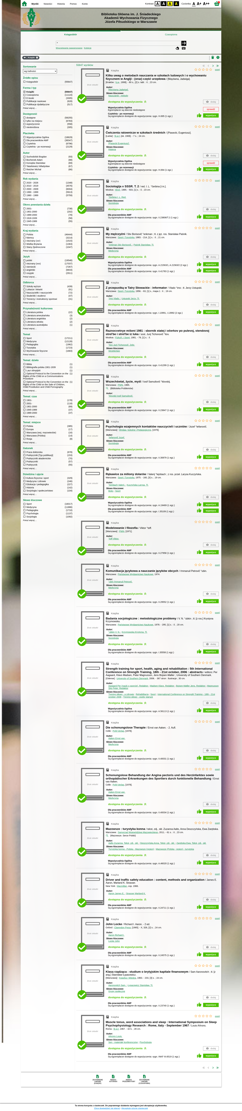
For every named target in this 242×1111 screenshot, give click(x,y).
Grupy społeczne (116, 991)
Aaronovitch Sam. (117, 985)
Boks (110, 491)
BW (164, 3)
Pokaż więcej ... (30, 108)
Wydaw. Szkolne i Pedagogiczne (135, 430)
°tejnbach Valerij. (116, 485)
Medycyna (113, 251)
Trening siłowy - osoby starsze (138, 697)
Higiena (112, 149)
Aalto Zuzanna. (123, 843)
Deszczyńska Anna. (157, 843)
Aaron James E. (116, 893)
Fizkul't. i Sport (122, 337)
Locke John (114, 941)
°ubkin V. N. (114, 632)
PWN (120, 385)
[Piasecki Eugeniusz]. (118, 143)
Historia (61, 4)
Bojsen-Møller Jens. (191, 686)
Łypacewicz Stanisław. (140, 985)
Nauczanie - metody (118, 95)
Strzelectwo (114, 351)
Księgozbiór (70, 34)
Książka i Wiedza (127, 978)
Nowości (48, 4)
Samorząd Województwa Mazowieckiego (138, 832)
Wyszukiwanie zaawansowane (69, 48)
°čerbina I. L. (117, 197)
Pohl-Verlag (118, 731)
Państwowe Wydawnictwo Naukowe (135, 574)
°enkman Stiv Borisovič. (120, 245)
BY (176, 3)
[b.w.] (117, 136)
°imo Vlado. (114, 298)
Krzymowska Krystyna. (134, 632)
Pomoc (73, 4)
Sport (117, 491)
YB (170, 3)
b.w (117, 82)
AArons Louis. (115, 1036)
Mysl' (117, 190)
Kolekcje (87, 48)
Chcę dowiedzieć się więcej (107, 1108)
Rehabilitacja (142, 694)
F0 (193, 3)
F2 (206, 3)
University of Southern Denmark (132, 678)
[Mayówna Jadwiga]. (118, 89)
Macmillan (122, 886)
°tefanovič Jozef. (116, 437)
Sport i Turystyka (126, 237)
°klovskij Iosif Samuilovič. (120, 396)
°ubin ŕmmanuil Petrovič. (120, 581)
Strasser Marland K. (136, 893)
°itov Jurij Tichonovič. (121, 345)
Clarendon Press (122, 927)
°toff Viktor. (113, 538)
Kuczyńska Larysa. (137, 485)
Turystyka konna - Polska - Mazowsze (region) (131, 849)
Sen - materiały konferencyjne (123, 1042)
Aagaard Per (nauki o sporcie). (128, 686)
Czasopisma (171, 34)
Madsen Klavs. (162, 686)
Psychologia (146, 1042)
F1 (199, 3)
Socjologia (113, 203)
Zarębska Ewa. (191, 843)
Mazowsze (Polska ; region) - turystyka (175, 849)
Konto (85, 4)
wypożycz (211, 115)
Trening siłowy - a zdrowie (121, 694)
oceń (217, 69)
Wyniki (35, 4)
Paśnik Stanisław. (144, 245)
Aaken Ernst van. (116, 738)
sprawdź (211, 109)
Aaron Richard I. (116, 935)
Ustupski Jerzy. (131, 298)
